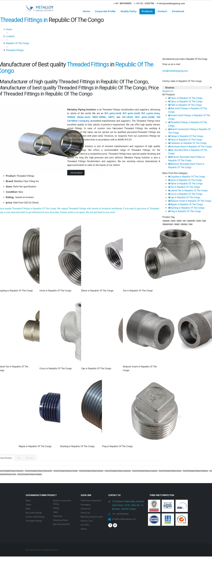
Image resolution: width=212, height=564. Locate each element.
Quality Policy (128, 11)
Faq (19, 458)
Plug (190, 224)
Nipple (177, 224)
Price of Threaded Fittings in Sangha (29, 474)
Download (178, 11)
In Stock (34, 202)
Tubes (28, 504)
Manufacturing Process (92, 517)
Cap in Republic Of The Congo (184, 197)
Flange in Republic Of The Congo (185, 136)
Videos (84, 529)
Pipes (28, 500)
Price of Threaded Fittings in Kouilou (91, 471)
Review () (30, 458)
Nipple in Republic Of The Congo (185, 204)
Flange (56, 508)
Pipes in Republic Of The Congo (185, 98)
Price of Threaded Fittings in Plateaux (195, 471)
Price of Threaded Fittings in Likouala (144, 471)
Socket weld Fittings (35, 517)
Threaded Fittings (34, 521)
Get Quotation (76, 173)
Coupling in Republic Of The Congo (186, 176)
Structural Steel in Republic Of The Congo (190, 146)
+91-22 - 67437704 (144, 3)
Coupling (166, 221)
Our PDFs (85, 525)
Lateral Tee (191, 221)
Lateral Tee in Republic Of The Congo (188, 190)
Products (147, 11)
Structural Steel (60, 520)
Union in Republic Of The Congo (185, 180)
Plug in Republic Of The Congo (184, 211)
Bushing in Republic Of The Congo (186, 207)
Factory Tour (87, 521)
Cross (199, 221)
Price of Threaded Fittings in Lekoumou (117, 471)
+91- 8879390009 (122, 3)
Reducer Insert (168, 224)
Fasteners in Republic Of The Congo (187, 143)
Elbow (179, 221)
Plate (28, 509)
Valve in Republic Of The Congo (185, 139)
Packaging (85, 504)
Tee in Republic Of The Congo (184, 187)
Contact (162, 11)
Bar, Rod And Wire (61, 524)
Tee (184, 221)
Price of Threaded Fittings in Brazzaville (38, 471)
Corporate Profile (105, 11)
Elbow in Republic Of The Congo (185, 183)
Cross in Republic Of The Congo (185, 194)
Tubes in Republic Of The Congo (185, 101)
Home (86, 11)
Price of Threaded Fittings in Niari (170, 471)
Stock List (85, 513)
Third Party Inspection (91, 500)
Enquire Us (167, 91)
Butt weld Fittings (34, 513)
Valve (55, 512)
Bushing (184, 224)
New (20, 192)
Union (173, 221)
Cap (204, 221)
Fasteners (57, 516)
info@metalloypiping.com (171, 3)
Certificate (85, 509)
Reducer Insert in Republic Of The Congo (189, 201)
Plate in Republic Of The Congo (185, 105)
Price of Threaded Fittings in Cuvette (65, 471)
